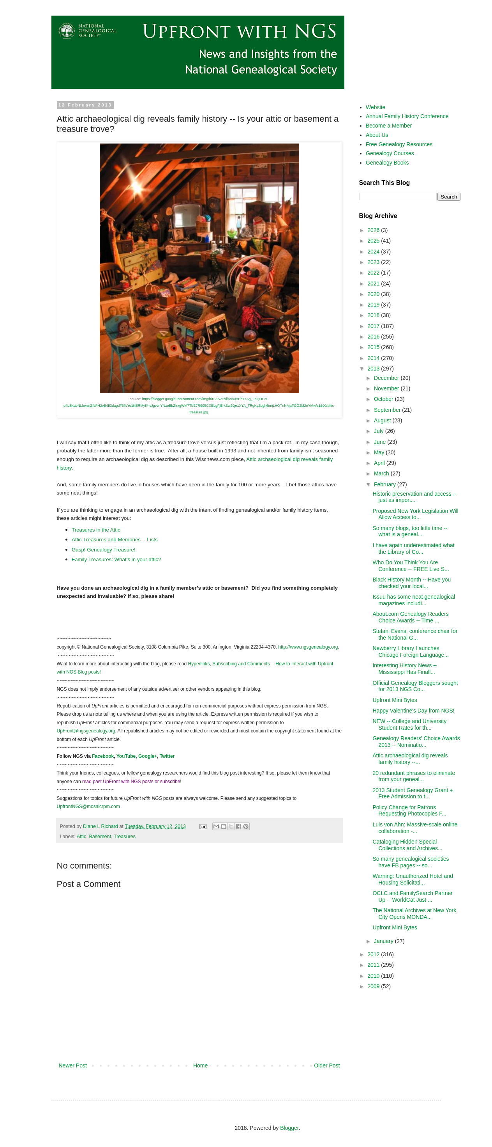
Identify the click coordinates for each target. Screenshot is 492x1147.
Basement (100, 836)
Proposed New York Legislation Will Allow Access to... (415, 514)
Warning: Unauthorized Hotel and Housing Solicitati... (412, 879)
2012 (374, 954)
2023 (374, 262)
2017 (374, 326)
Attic (81, 836)
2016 (374, 336)
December (387, 378)
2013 (374, 368)
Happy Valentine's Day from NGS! (413, 710)
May (380, 452)
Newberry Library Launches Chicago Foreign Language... (410, 651)
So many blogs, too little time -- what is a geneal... (409, 531)
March (382, 473)
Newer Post (73, 1065)
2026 (374, 230)
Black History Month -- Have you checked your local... (411, 582)
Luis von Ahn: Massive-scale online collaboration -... (414, 827)
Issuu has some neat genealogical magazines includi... (413, 600)
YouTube (126, 756)
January (384, 941)
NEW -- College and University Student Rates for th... (409, 724)
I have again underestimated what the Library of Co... (413, 548)
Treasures (125, 836)
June (380, 442)
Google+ (147, 756)
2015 (374, 347)
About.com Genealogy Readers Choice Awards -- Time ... (410, 617)
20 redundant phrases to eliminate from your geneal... (413, 776)
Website (375, 107)
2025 (374, 241)
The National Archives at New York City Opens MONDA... (414, 913)
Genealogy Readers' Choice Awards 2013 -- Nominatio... (416, 741)
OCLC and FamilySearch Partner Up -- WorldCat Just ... (412, 896)
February (385, 484)
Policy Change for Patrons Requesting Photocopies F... (409, 810)
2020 (374, 294)
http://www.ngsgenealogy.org (308, 647)
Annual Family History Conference (407, 116)
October (384, 399)
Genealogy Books (387, 163)
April (380, 463)
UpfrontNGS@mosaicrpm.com (88, 806)
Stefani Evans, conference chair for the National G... (414, 634)
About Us (377, 135)
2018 (374, 315)
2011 (374, 965)
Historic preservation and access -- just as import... (414, 497)
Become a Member (389, 125)
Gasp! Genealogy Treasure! (104, 550)
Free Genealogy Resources (399, 144)
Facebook (103, 756)
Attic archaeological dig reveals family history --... (410, 758)
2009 (374, 986)
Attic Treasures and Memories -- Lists (115, 539)
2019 (374, 304)
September (388, 410)
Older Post (327, 1065)
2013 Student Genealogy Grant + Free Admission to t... (412, 793)
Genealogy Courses (390, 153)
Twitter (167, 756)
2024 (374, 251)
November (387, 388)
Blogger (289, 1128)
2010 (374, 976)
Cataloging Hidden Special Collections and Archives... (407, 845)
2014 (374, 358)
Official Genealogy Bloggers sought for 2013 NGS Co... (415, 686)
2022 (374, 272)
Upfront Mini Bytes (394, 700)
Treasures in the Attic (96, 530)
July (379, 431)
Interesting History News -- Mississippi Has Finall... (404, 668)
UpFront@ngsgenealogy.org (86, 731)
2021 (374, 283)
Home (200, 1065)
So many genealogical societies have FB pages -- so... (410, 862)
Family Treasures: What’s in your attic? (116, 559)
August (383, 420)
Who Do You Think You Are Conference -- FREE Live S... (410, 565)
